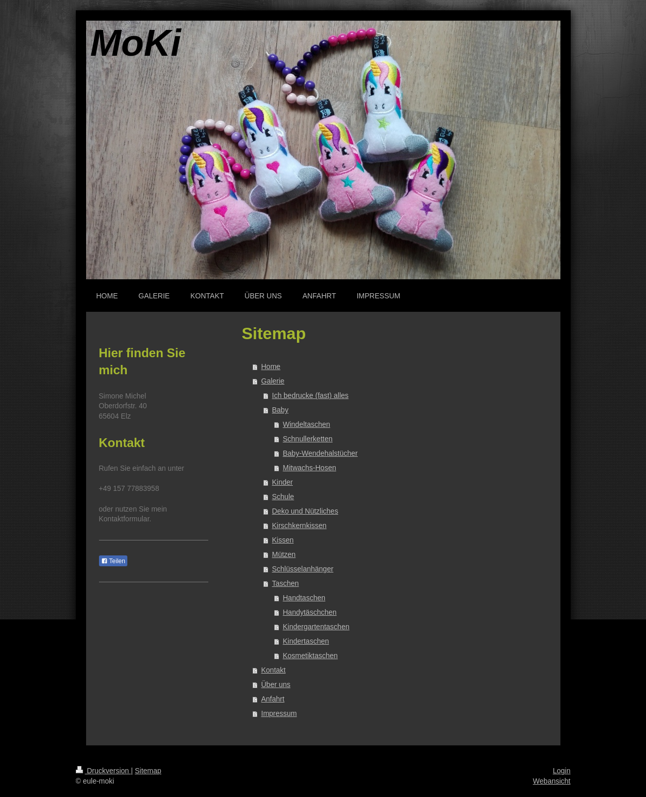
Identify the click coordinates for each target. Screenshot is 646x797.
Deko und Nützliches (305, 511)
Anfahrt (273, 699)
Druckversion (103, 771)
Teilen (113, 561)
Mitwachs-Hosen (309, 468)
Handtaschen (304, 598)
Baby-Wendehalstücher (320, 453)
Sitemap (148, 771)
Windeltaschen (306, 424)
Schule (283, 496)
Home (270, 366)
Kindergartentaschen (316, 627)
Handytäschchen (310, 612)
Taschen (285, 583)
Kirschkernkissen (299, 525)
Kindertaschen (306, 641)
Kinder (282, 482)
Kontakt (273, 670)
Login (561, 771)
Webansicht (552, 781)
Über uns (276, 684)
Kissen (283, 540)
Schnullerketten (308, 439)
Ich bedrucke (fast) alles (310, 395)
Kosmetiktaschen (310, 655)
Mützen (284, 554)
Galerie (273, 381)
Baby (280, 410)
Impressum (279, 713)
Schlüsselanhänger (303, 569)
